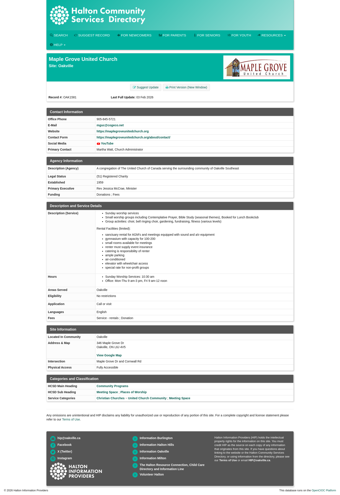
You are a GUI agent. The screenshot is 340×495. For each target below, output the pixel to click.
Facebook (64, 444)
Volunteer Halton (152, 474)
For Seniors (206, 35)
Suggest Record (92, 35)
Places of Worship (133, 392)
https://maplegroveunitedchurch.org (123, 131)
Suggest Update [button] (146, 87)
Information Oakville (154, 451)
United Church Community (147, 398)
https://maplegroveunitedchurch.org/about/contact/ (133, 137)
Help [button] (57, 45)
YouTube (107, 143)
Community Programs (112, 386)
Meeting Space (107, 392)
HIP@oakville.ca (259, 460)
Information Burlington (156, 438)
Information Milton (153, 458)
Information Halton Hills (157, 444)
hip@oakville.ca (68, 438)
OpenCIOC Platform (324, 490)
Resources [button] (272, 35)
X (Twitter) (64, 451)
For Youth (239, 35)
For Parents (172, 35)
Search (59, 35)
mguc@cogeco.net (110, 125)
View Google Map (109, 355)
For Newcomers (134, 35)
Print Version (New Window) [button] (186, 87)
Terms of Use (71, 419)
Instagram (64, 458)
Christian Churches (111, 398)
